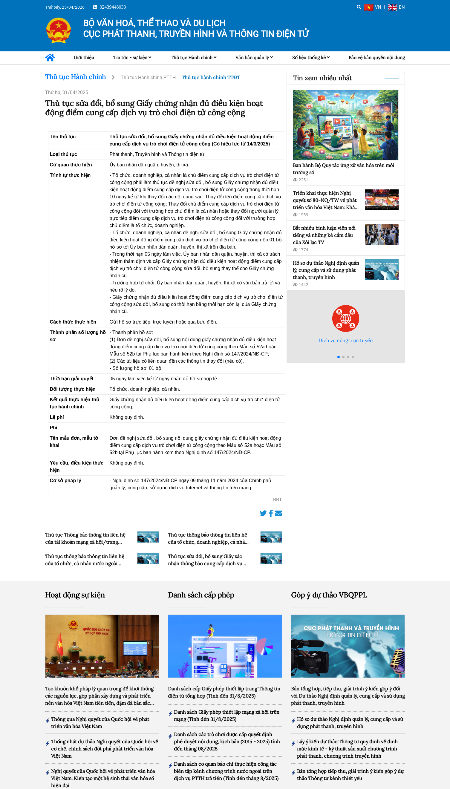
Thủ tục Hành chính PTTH (148, 77)
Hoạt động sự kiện (75, 584)
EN (396, 7)
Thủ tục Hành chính (191, 57)
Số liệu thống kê (309, 57)
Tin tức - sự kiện (130, 57)
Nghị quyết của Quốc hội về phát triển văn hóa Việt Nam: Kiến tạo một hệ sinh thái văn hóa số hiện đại (103, 767)
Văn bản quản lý (252, 57)
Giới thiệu (84, 57)
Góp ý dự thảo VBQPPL (329, 584)
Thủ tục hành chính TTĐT (211, 77)
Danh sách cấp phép (201, 584)
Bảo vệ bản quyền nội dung (377, 57)
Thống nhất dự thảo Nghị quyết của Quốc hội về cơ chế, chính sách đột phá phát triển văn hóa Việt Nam (104, 738)
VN (372, 7)
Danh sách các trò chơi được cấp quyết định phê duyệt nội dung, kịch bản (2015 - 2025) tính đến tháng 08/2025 (227, 731)
